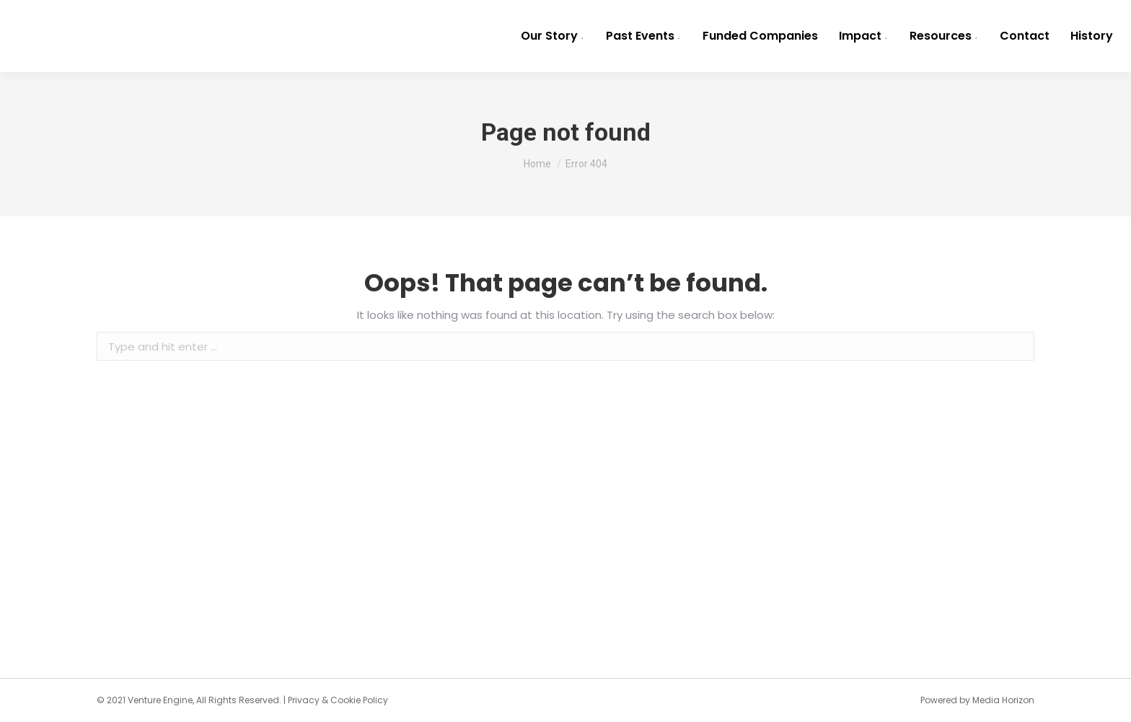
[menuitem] (553, 36)
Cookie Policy (359, 700)
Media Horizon (1003, 700)
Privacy (304, 700)
